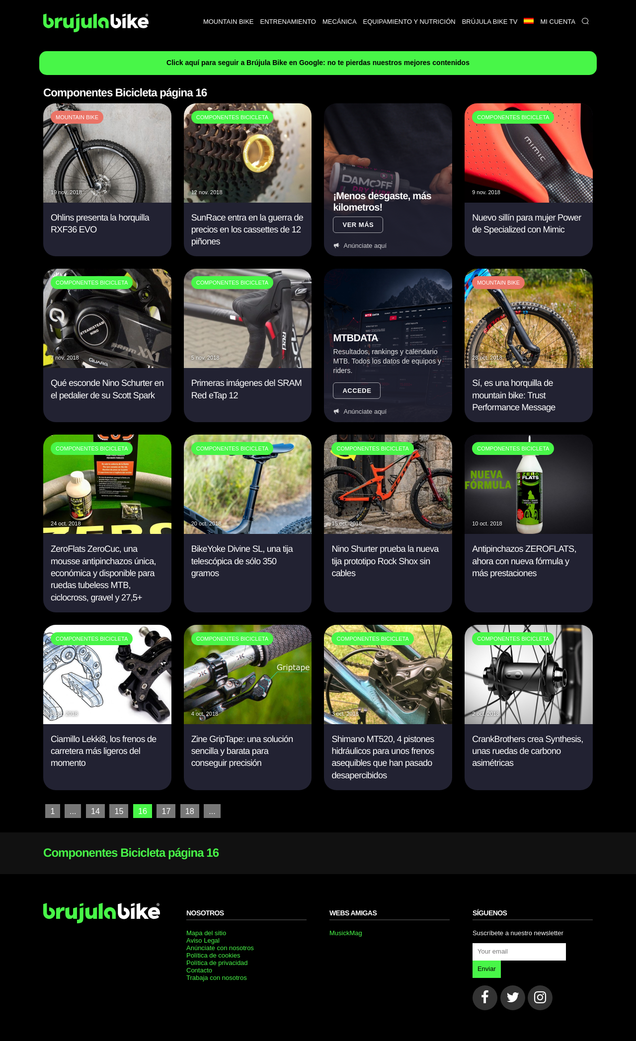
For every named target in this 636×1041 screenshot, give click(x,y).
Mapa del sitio (206, 932)
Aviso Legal (203, 940)
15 (118, 811)
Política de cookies (213, 955)
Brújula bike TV (490, 21)
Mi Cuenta (557, 21)
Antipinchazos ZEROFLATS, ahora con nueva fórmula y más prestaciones (524, 561)
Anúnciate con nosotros (220, 947)
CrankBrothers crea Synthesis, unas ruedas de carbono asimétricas (527, 751)
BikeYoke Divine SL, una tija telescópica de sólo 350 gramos (242, 561)
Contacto (199, 969)
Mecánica (339, 21)
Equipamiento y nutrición (409, 21)
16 (142, 811)
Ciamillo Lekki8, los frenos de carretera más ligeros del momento (104, 751)
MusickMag (345, 932)
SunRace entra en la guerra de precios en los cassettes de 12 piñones (247, 230)
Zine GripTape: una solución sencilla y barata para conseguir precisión (242, 751)
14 (95, 811)
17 (165, 811)
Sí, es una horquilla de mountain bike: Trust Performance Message (513, 395)
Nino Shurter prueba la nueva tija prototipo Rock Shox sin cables (384, 561)
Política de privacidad (217, 962)
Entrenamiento (288, 21)
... (73, 811)
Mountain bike (228, 21)
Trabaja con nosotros (216, 977)
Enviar (486, 968)
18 (189, 811)
